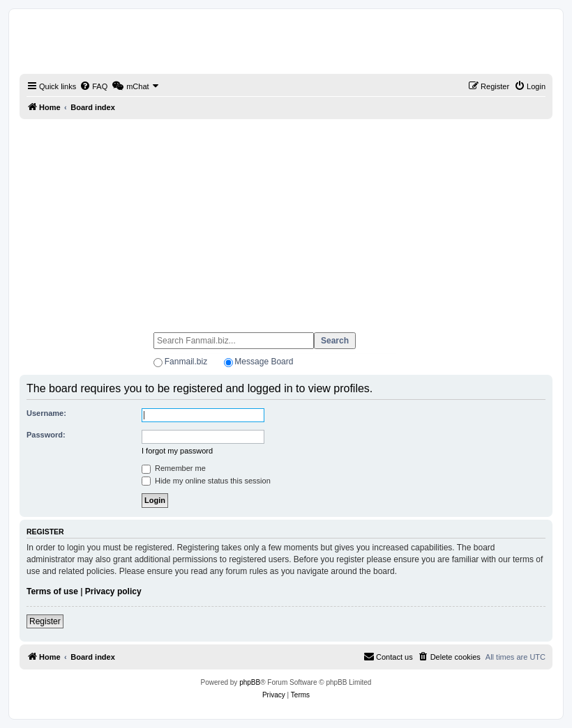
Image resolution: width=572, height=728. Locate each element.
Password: (46, 435)
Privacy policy (113, 591)
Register (45, 621)
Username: (46, 413)
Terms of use (52, 591)
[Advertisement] (286, 219)
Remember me (174, 468)
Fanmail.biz (186, 361)
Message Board (263, 361)
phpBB (249, 682)
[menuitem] (93, 86)
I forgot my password (177, 451)
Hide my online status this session (206, 481)
